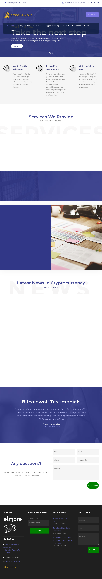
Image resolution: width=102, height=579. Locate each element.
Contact (65, 26)
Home (10, 26)
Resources (76, 26)
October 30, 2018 (59, 537)
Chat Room (37, 26)
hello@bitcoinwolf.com (72, 3)
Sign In (11, 30)
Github (83, 3)
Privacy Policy (44, 575)
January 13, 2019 (59, 515)
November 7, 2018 (59, 525)
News (86, 26)
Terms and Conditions (58, 575)
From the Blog (51, 287)
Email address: (33, 510)
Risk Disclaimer (73, 575)
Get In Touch (92, 14)
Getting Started (23, 26)
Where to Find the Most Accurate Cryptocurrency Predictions (62, 532)
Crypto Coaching (52, 26)
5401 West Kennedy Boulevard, (13, 541)
